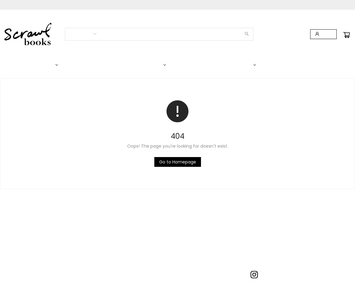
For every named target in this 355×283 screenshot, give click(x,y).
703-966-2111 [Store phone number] (179, 273)
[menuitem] (16, 65)
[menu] (177, 65)
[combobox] (82, 34)
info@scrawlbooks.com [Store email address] (187, 280)
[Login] (323, 34)
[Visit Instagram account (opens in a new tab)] (254, 275)
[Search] (247, 34)
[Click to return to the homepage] (177, 162)
